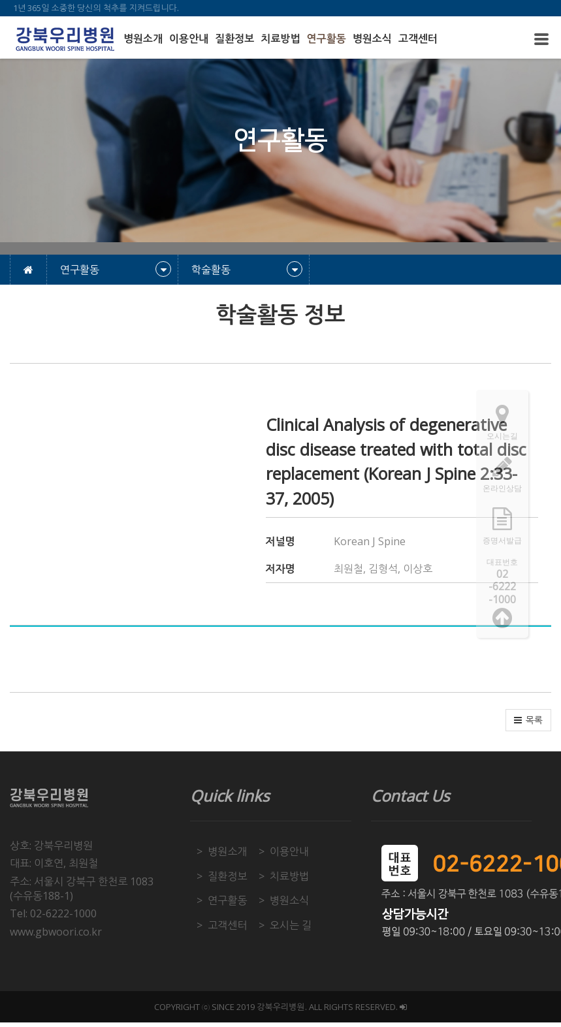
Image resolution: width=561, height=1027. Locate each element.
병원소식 (372, 39)
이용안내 (188, 39)
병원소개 (143, 39)
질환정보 (234, 39)
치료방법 (280, 39)
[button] (528, 720)
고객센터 (418, 39)
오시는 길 (291, 925)
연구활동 (326, 39)
